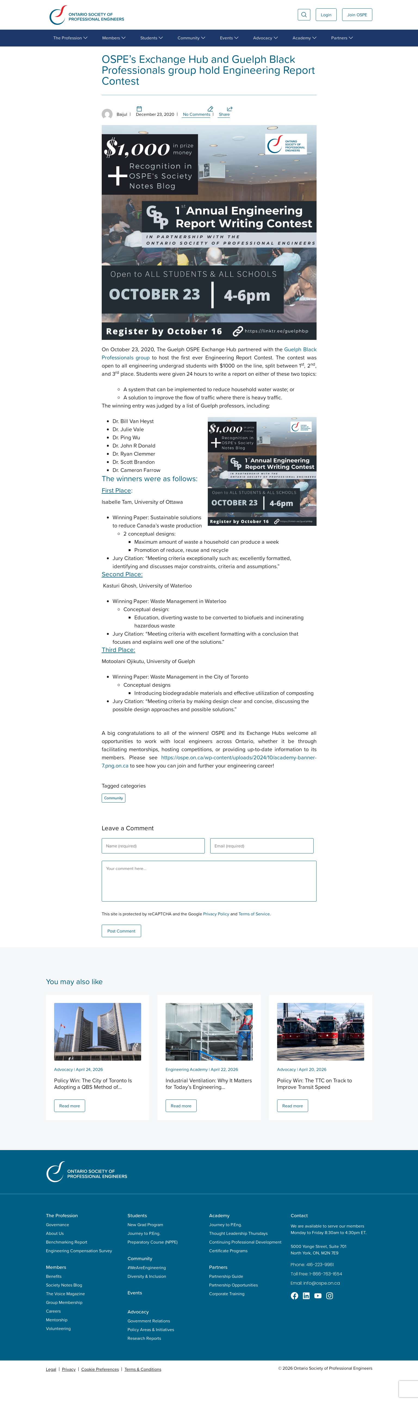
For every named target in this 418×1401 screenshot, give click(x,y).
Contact (299, 1238)
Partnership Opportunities (233, 1308)
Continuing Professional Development (245, 1265)
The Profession (62, 1238)
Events (135, 1315)
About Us (55, 1256)
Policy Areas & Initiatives (151, 1352)
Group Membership (64, 1325)
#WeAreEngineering (147, 1290)
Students (137, 1238)
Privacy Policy (216, 937)
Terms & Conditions (143, 1392)
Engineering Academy (187, 1092)
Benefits (53, 1299)
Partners (218, 1290)
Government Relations (149, 1344)
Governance (57, 1247)
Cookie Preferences (100, 1392)
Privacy (69, 1392)
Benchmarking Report (66, 1265)
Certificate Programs (228, 1273)
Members (56, 1290)
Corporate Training (226, 1316)
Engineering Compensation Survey (79, 1273)
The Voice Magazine (65, 1316)
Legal (51, 1392)
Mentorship (56, 1343)
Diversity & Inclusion (147, 1299)
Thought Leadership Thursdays (238, 1256)
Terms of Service (254, 937)
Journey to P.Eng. (144, 1256)
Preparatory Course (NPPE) (153, 1265)
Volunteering (58, 1351)
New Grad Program (145, 1247)
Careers (53, 1334)
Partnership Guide (226, 1299)
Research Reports (144, 1361)
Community (66, 52)
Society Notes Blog (64, 1308)
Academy (219, 1238)
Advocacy (63, 1092)
